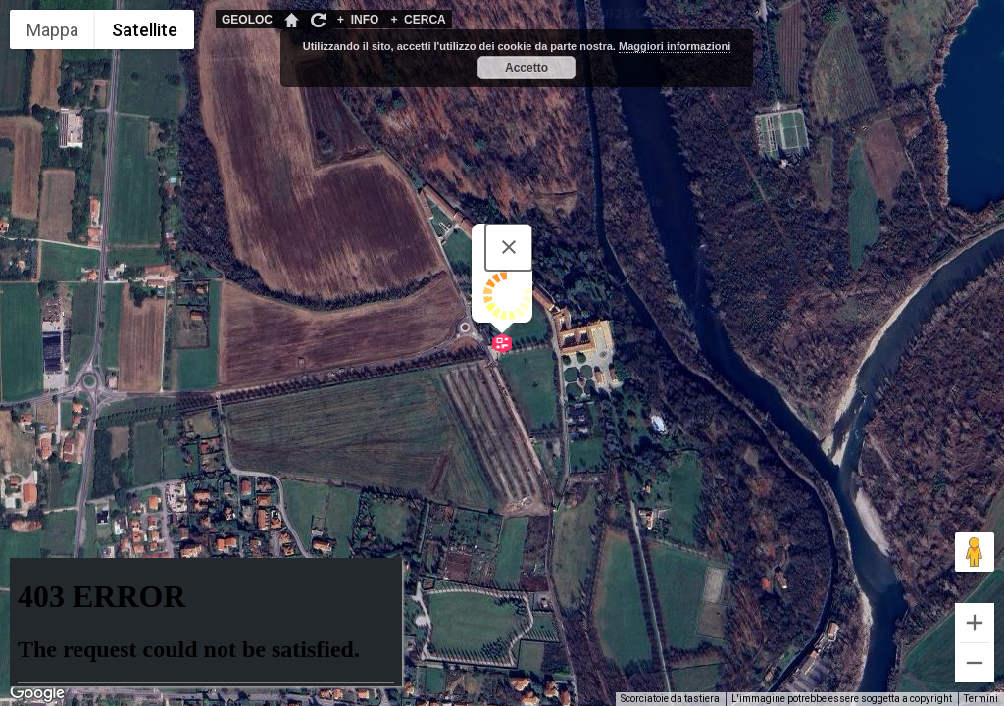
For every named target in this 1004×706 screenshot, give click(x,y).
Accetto (526, 68)
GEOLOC (247, 19)
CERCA (417, 19)
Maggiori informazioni (674, 46)
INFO (357, 19)
